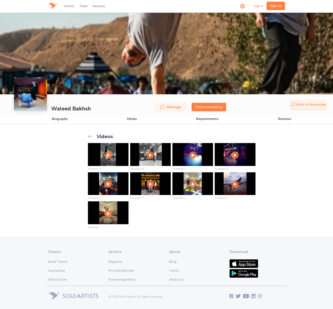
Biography (60, 119)
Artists (69, 6)
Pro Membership (121, 271)
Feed (83, 6)
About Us (176, 279)
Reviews (284, 119)
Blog (172, 262)
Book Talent (58, 262)
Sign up (276, 6)
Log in (258, 6)
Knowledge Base (122, 279)
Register (115, 262)
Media (132, 119)
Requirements (207, 119)
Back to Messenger (309, 104)
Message (171, 107)
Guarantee (56, 271)
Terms (174, 271)
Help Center (57, 279)
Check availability (209, 107)
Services (99, 6)
